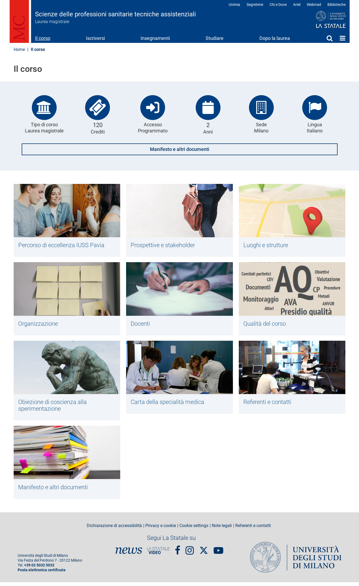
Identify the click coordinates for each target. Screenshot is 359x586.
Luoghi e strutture (268, 245)
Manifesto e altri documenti (179, 149)
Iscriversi (95, 38)
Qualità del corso (266, 324)
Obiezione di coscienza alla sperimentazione (54, 407)
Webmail (314, 4)
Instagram (190, 551)
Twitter (204, 551)
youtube (218, 551)
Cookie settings (193, 529)
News (128, 554)
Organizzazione (39, 324)
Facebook (177, 551)
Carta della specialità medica (169, 404)
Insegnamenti (155, 38)
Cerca (330, 38)
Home (342, 38)
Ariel (296, 4)
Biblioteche (336, 4)
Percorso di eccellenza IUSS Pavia (64, 245)
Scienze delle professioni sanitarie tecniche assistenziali (115, 14)
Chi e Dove (278, 4)
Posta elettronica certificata (42, 574)
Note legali (222, 529)
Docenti (141, 324)
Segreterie (255, 4)
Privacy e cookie (160, 529)
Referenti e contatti (269, 404)
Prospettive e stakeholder (165, 245)
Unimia (234, 4)
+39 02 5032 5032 (39, 569)
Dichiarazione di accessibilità (114, 529)
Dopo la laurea (274, 38)
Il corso (42, 38)
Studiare (215, 38)
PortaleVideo (158, 554)
